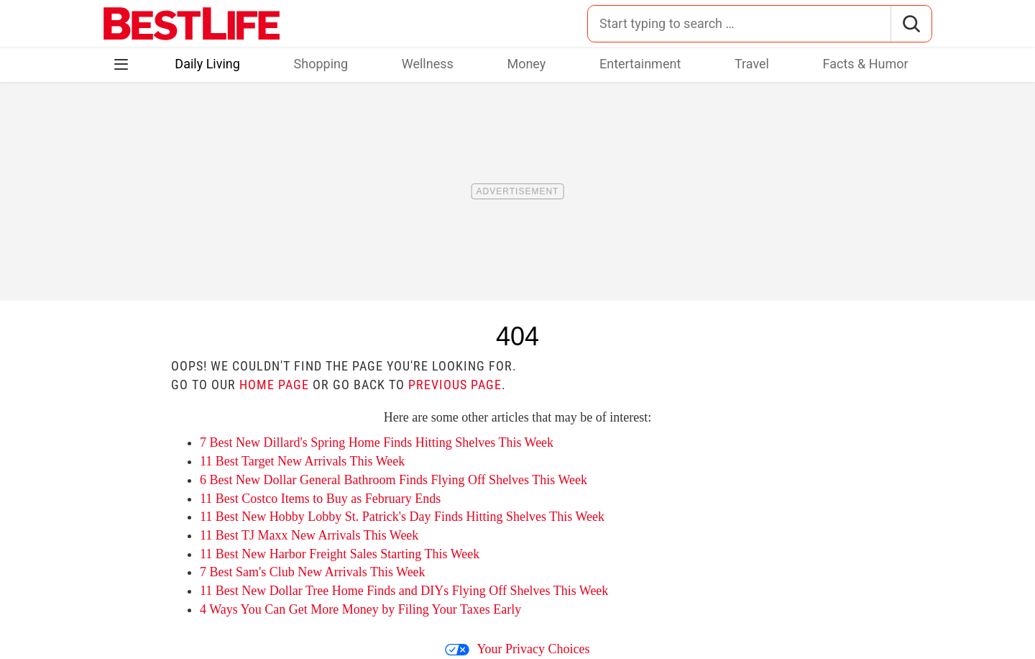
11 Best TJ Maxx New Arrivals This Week (309, 535)
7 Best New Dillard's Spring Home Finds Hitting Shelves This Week (376, 442)
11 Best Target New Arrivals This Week (302, 461)
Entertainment (640, 63)
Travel (752, 63)
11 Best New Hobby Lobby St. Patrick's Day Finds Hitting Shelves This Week (402, 516)
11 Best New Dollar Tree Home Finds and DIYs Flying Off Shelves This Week (404, 590)
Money (526, 63)
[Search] (911, 24)
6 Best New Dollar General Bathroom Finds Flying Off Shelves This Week (393, 480)
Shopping (321, 63)
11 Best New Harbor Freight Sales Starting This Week (339, 554)
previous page (455, 384)
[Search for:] (739, 24)
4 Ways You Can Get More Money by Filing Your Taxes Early (360, 609)
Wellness (428, 63)
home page (274, 384)
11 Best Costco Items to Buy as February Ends (320, 498)
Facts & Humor (865, 63)
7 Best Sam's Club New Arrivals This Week (313, 572)
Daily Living (207, 63)
